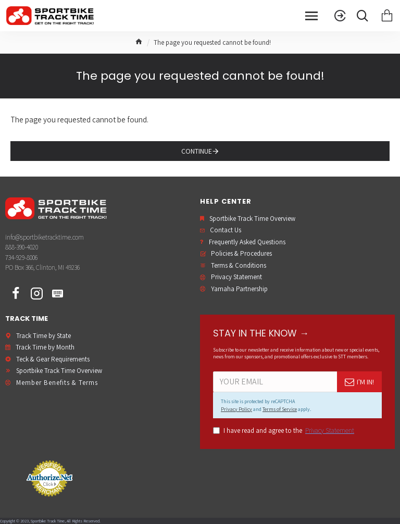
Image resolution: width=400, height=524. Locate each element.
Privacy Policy (236, 409)
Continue (196, 151)
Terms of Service (279, 409)
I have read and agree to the (284, 431)
